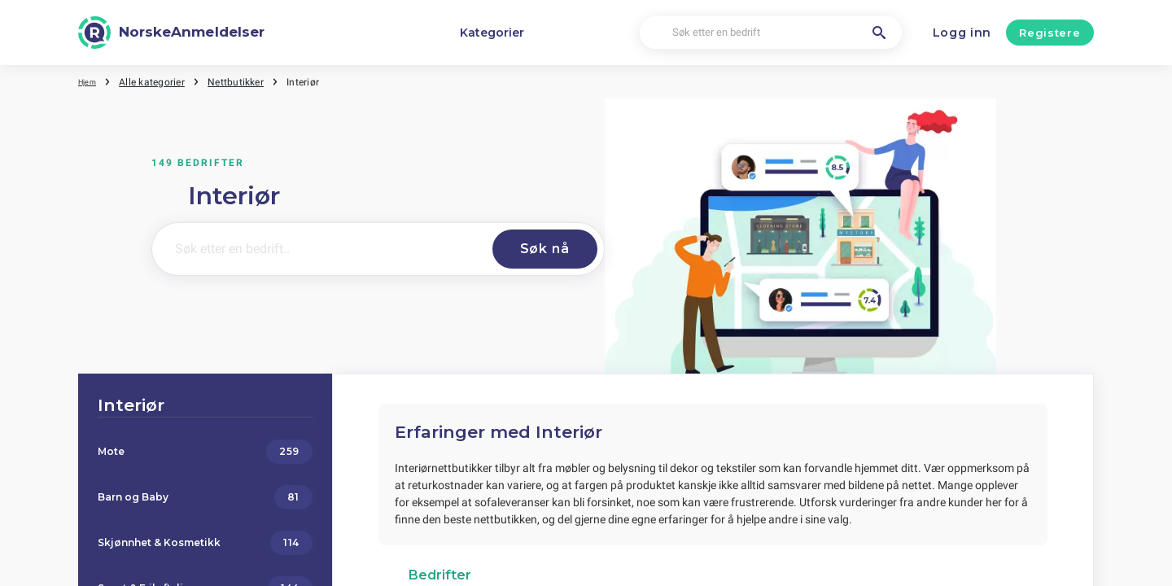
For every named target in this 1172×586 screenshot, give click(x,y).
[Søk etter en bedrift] (771, 33)
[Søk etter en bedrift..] (316, 249)
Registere (1049, 32)
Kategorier (492, 32)
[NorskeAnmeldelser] (171, 32)
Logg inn (962, 32)
